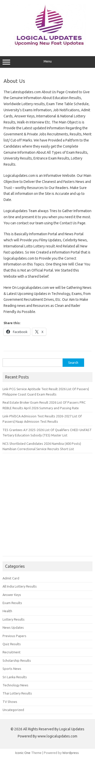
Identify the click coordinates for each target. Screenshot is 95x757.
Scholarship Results (17, 660)
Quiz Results (12, 644)
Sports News (12, 668)
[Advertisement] (47, 507)
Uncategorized (13, 710)
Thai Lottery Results (17, 693)
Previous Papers (14, 636)
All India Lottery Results (20, 586)
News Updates (13, 627)
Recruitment (12, 652)
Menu (47, 62)
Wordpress (70, 752)
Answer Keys (12, 594)
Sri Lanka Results (15, 677)
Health (7, 611)
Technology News (15, 685)
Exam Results (12, 603)
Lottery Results (14, 619)
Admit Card (11, 578)
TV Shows (10, 701)
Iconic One (22, 752)
